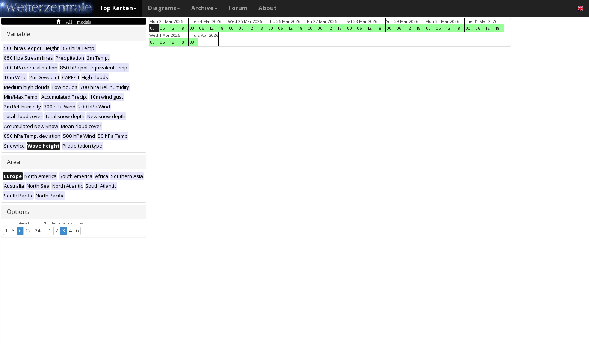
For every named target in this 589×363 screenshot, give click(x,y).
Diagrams (164, 8)
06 (162, 28)
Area (13, 162)
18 (182, 28)
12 (28, 230)
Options (18, 212)
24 (37, 230)
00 (152, 28)
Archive (204, 8)
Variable (18, 34)
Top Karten (118, 8)
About (267, 8)
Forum (238, 8)
